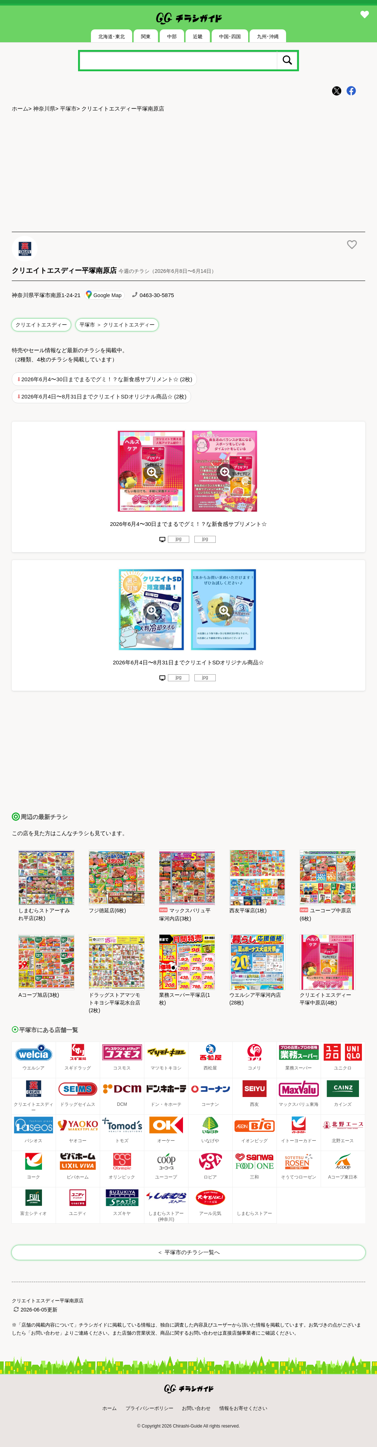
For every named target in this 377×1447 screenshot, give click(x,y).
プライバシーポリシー (149, 1408)
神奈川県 (44, 108)
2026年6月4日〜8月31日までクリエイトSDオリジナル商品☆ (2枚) (103, 396)
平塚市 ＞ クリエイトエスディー (117, 325)
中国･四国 (230, 36)
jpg (179, 538)
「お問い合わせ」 (45, 1333)
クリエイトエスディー (41, 325)
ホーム (20, 108)
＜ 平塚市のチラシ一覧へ (188, 1252)
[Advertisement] (188, 173)
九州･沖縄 (268, 36)
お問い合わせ (196, 1408)
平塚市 (68, 108)
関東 (146, 36)
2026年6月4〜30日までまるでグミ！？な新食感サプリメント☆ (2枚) (106, 379)
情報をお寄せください (243, 1408)
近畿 (197, 36)
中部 (172, 36)
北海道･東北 (111, 36)
